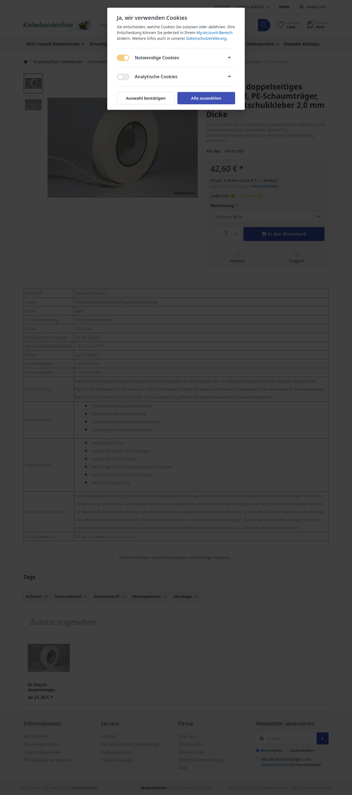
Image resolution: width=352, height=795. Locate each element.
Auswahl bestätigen (146, 98)
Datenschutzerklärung (206, 38)
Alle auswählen (206, 98)
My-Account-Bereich (215, 32)
